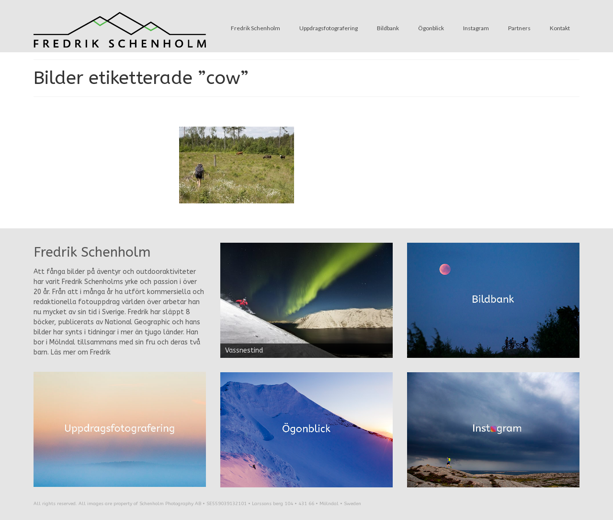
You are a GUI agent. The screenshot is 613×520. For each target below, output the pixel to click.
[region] (306, 300)
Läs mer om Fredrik (81, 352)
